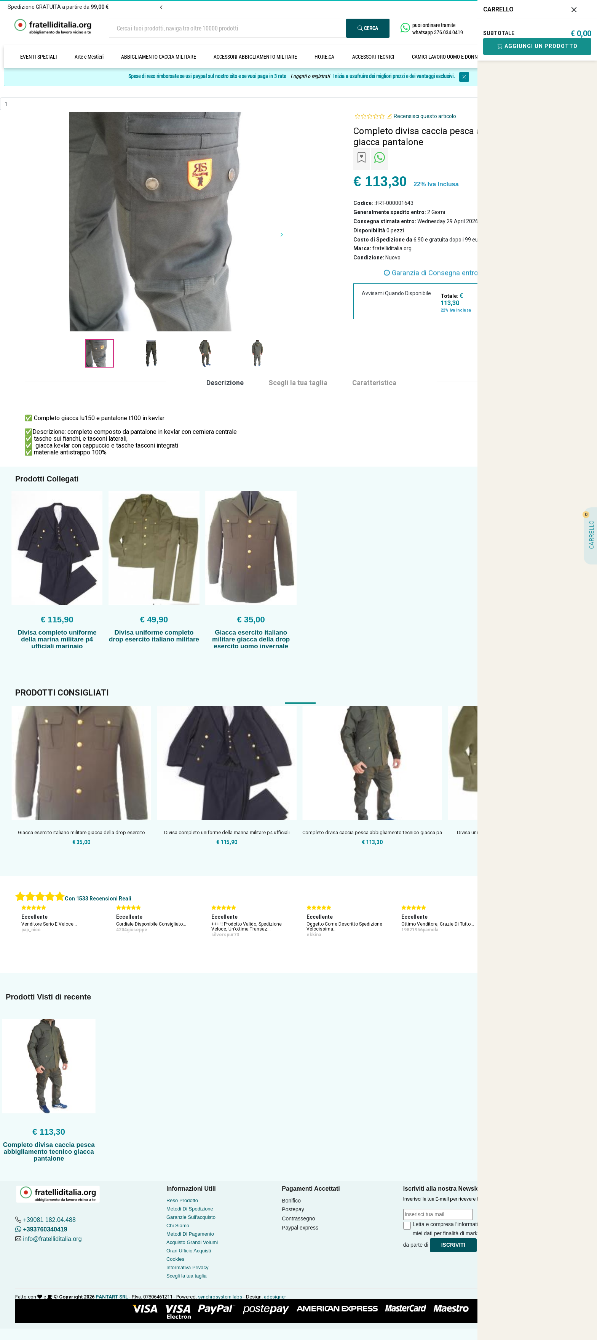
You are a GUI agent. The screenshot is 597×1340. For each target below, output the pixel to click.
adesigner (275, 1297)
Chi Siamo (177, 1225)
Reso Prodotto (182, 1200)
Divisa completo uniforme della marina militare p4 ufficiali (227, 832)
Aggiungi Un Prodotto (537, 46)
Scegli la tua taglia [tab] (297, 383)
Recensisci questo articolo (425, 116)
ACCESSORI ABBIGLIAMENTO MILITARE (255, 56)
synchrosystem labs (220, 1297)
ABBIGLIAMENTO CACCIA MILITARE (158, 56)
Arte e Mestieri (89, 56)
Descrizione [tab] (225, 383)
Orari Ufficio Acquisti (188, 1251)
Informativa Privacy (187, 1267)
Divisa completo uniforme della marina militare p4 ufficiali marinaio (57, 639)
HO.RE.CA (324, 56)
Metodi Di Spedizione (189, 1209)
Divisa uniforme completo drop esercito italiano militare (154, 636)
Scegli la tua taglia (186, 1276)
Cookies (175, 1259)
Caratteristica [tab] (374, 383)
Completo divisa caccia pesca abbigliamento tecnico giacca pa (372, 832)
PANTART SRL (112, 1297)
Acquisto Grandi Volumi (192, 1242)
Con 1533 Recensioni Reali (98, 898)
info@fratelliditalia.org (52, 1239)
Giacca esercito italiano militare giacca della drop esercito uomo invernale (251, 639)
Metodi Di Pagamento (190, 1234)
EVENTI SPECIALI (38, 56)
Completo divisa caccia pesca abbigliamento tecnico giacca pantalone (49, 1151)
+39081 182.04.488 (49, 1220)
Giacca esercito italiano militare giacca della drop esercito (81, 832)
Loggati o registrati (310, 76)
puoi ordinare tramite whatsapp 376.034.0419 (437, 28)
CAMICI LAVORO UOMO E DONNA (446, 56)
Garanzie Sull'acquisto (190, 1217)
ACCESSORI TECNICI (373, 56)
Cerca (368, 28)
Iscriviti (453, 1245)
